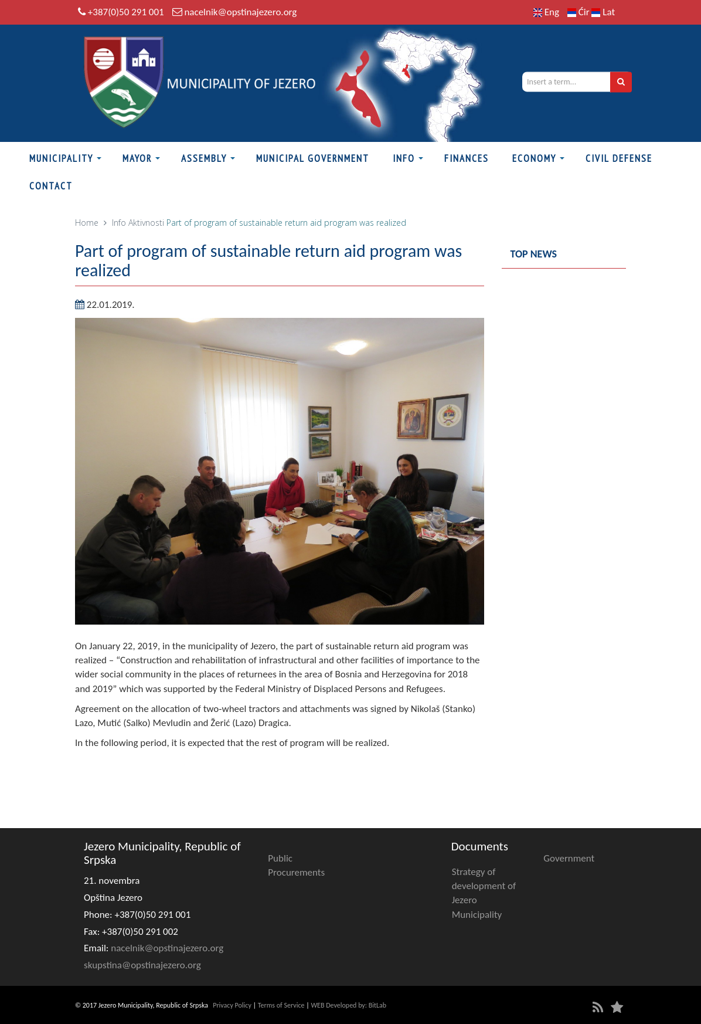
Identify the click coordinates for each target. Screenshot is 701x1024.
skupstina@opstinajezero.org (142, 965)
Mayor (137, 158)
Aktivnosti (146, 222)
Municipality (61, 158)
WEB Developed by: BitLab (348, 1005)
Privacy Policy (232, 1005)
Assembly (204, 158)
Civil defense (619, 158)
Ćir (579, 12)
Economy (534, 158)
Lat (603, 12)
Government (568, 858)
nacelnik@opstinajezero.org (240, 12)
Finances (466, 158)
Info (404, 158)
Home (86, 222)
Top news (534, 253)
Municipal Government (312, 158)
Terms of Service (281, 1005)
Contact (51, 185)
